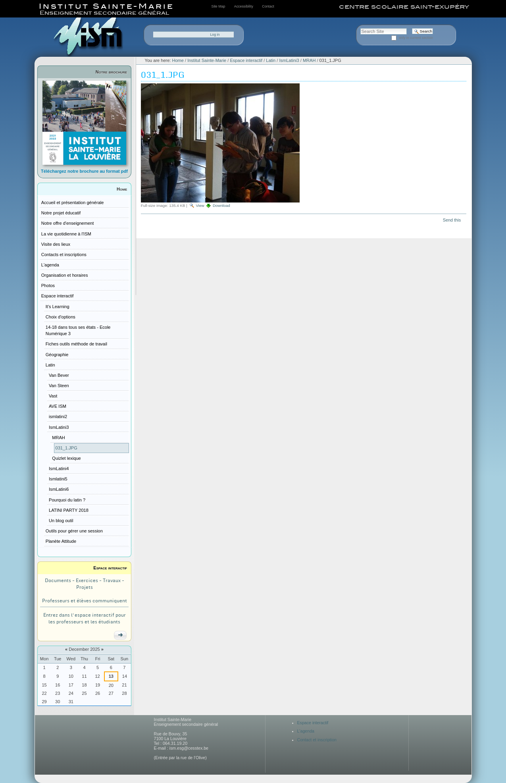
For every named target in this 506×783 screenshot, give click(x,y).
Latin (270, 60)
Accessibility (243, 6)
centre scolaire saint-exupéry (404, 6)
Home (122, 189)
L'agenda (306, 731)
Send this (452, 220)
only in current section (416, 38)
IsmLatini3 (289, 60)
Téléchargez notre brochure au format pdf (84, 171)
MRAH (309, 60)
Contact (268, 6)
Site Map (218, 6)
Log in (214, 35)
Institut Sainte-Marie (206, 60)
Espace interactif (110, 567)
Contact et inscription (317, 739)
